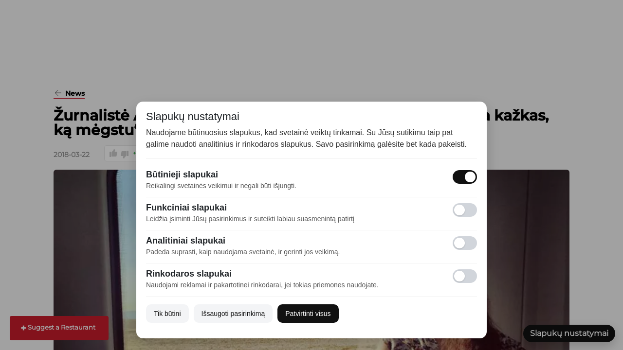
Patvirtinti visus (307, 313)
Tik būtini (167, 313)
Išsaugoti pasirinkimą (233, 313)
